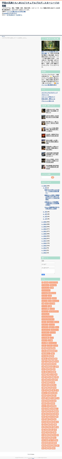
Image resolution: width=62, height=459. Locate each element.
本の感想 (44, 435)
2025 (45, 221)
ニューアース (45, 327)
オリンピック (56, 300)
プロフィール (45, 94)
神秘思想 (44, 395)
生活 (48, 406)
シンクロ (52, 308)
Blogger (33, 454)
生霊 (52, 406)
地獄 (54, 414)
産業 (46, 379)
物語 (49, 429)
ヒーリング (52, 332)
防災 (51, 432)
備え (46, 427)
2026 (45, 185)
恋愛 (46, 448)
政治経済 (53, 403)
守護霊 (43, 387)
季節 (57, 366)
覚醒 (43, 364)
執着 (48, 385)
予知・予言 (51, 440)
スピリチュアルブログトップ (50, 92)
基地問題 (47, 366)
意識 (45, 348)
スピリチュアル (45, 314)
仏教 (45, 429)
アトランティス (45, 287)
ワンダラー (49, 345)
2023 (45, 226)
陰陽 (53, 350)
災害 (43, 379)
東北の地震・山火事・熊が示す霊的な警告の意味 (52, 142)
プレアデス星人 (45, 337)
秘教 (55, 424)
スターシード (45, 311)
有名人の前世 (45, 440)
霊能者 (54, 445)
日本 (57, 421)
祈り (54, 366)
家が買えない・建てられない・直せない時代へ (52, 123)
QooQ (33, 458)
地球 (51, 414)
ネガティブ (51, 327)
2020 (45, 233)
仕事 (50, 379)
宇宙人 (52, 353)
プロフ (15, 13)
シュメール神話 (45, 308)
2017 (45, 240)
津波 (57, 416)
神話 (52, 395)
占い (57, 408)
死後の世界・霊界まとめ (48, 99)
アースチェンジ (45, 285)
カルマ (46, 303)
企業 (43, 366)
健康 (55, 371)
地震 (57, 414)
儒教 (47, 387)
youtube (5, 13)
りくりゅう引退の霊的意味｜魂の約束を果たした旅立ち (52, 129)
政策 (55, 400)
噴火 (52, 429)
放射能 (43, 432)
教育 (47, 369)
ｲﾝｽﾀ (11, 13)
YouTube (46, 282)
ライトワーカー (52, 343)
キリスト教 (52, 303)
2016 (45, 243)
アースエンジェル (53, 282)
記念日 (43, 369)
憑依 (50, 448)
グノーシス (44, 306)
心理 (57, 390)
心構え (53, 390)
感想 (46, 364)
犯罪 (52, 424)
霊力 (58, 445)
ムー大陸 (50, 340)
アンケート (44, 295)
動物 (52, 421)
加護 (53, 358)
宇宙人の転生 (45, 356)
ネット (57, 327)
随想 (43, 400)
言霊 (48, 374)
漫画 (52, 435)
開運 (53, 361)
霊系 (52, 442)
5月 (46, 188)
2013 (45, 250)
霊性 (55, 442)
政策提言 (44, 403)
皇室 (43, 377)
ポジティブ (44, 340)
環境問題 (51, 364)
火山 (46, 361)
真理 (49, 393)
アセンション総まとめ (48, 101)
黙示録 (46, 437)
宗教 (51, 387)
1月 (46, 219)
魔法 (48, 435)
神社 (53, 393)
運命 (50, 356)
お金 (43, 303)
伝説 (55, 419)
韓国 (55, 364)
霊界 (49, 442)
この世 (49, 306)
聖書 (55, 406)
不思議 (53, 427)
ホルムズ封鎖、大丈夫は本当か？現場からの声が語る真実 (52, 161)
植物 (50, 390)
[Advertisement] (31, 26)
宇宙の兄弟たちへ (46, 353)
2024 (45, 224)
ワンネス (56, 345)
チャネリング (45, 324)
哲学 (43, 419)
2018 (45, 238)
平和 (55, 429)
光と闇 (52, 374)
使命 (53, 379)
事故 (43, 382)
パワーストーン (54, 329)
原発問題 (44, 374)
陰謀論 (48, 350)
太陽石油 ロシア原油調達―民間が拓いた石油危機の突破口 (52, 203)
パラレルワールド (46, 329)
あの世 (51, 287)
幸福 (56, 374)
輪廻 (43, 442)
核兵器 (56, 361)
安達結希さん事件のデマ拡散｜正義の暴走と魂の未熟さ (52, 148)
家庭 (56, 358)
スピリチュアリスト (53, 311)
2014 (45, 248)
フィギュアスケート (46, 335)
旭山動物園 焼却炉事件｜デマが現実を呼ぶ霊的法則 (52, 167)
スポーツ (44, 322)
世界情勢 (47, 400)
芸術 (54, 369)
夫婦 (57, 427)
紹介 (43, 390)
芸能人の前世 (49, 371)
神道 (56, 393)
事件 (56, 379)
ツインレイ (51, 324)
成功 (52, 400)
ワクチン (44, 345)
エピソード (44, 300)
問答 (51, 437)
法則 (47, 432)
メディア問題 (45, 343)
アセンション (53, 285)
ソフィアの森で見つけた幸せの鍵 (16, 11)
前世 (50, 411)
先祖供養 (53, 408)
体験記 (43, 414)
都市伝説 (44, 421)
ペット (51, 337)
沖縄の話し (44, 358)
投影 (48, 421)
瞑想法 (53, 448)
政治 (48, 403)
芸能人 (43, 371)
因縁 (54, 348)
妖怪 (57, 440)
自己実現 (53, 382)
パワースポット (45, 332)
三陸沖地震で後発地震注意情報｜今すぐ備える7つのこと (52, 154)
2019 (45, 236)
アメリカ (53, 293)
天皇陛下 (47, 419)
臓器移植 (56, 411)
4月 (46, 211)
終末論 (54, 387)
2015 (45, 245)
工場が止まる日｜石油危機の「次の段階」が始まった (52, 111)
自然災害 (44, 385)
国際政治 (54, 377)
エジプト (54, 298)
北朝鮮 (54, 432)
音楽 (49, 358)
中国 (47, 416)
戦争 (43, 411)
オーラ (49, 300)
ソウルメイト (50, 322)
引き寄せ (44, 350)
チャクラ (56, 322)
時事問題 (47, 382)
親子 (55, 395)
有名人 (54, 437)
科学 (43, 361)
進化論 (43, 398)
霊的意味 (44, 445)
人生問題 (54, 398)
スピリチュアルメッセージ (48, 319)
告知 (50, 377)
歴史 (43, 448)
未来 (55, 435)
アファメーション (46, 290)
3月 (46, 214)
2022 (45, 229)
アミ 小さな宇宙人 (46, 293)
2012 (45, 252)
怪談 (50, 361)
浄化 (46, 390)
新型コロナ (44, 393)
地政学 (43, 416)
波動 (49, 424)
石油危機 (47, 408)
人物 (58, 398)
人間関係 (48, 398)
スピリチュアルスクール (47, 316)
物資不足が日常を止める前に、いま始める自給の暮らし (52, 191)
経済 (51, 369)
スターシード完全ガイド (48, 97)
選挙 (46, 411)
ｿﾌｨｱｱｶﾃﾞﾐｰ (19, 15)
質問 (52, 385)
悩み (45, 424)
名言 (43, 437)
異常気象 (50, 348)
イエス (49, 295)
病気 (50, 427)
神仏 (48, 395)
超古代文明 (52, 416)
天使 (52, 419)
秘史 (43, 427)
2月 (46, 216)
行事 (46, 377)
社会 (55, 385)
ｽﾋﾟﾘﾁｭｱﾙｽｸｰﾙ (10, 15)
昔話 (43, 408)
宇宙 (56, 350)
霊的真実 (49, 445)
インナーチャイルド (46, 298)
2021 (45, 231)
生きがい (44, 406)
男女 (47, 414)
